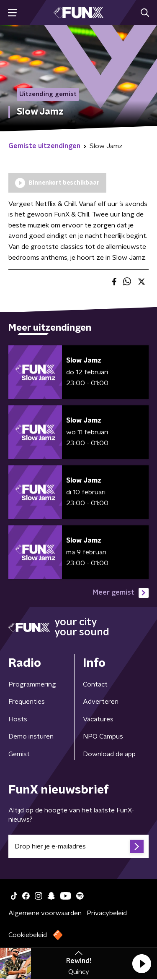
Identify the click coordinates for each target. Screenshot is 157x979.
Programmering (32, 684)
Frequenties (26, 701)
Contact (95, 684)
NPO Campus (103, 736)
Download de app (109, 754)
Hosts (17, 719)
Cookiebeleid (27, 935)
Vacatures (98, 719)
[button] (141, 963)
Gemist (19, 754)
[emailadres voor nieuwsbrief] (78, 846)
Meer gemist (121, 593)
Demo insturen (31, 736)
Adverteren (100, 701)
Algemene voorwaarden (45, 913)
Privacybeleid (107, 913)
